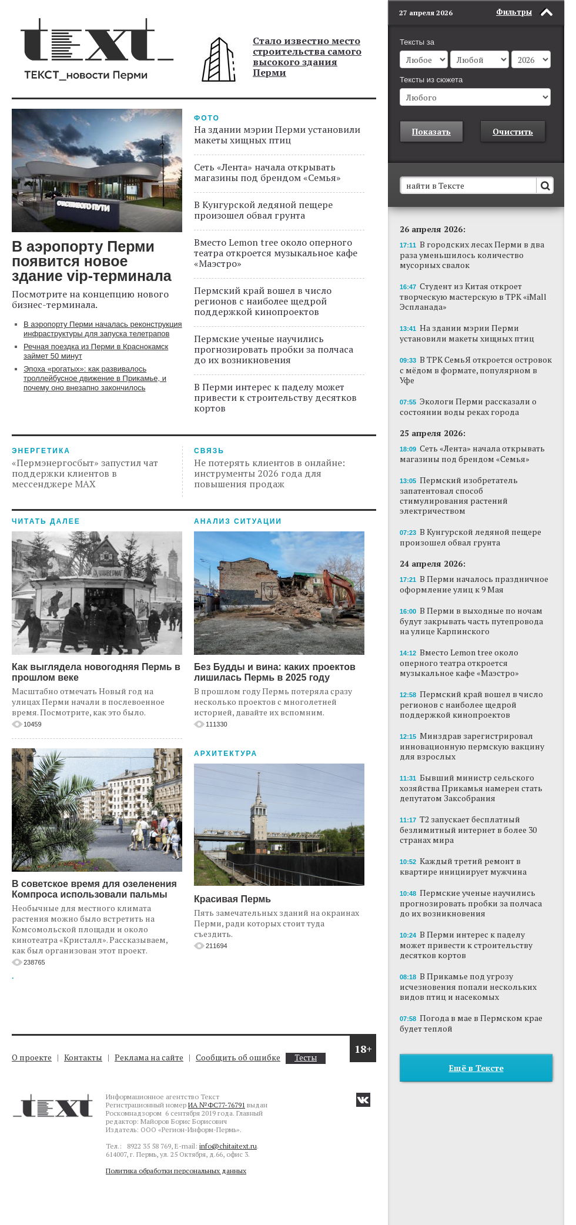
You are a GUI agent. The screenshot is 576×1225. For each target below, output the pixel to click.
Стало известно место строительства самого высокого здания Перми (307, 56)
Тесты (305, 1058)
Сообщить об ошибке (238, 1057)
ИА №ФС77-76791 (216, 1104)
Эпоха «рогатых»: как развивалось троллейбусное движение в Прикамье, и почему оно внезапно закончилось (95, 378)
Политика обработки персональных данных (176, 1170)
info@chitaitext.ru (228, 1146)
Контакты (83, 1057)
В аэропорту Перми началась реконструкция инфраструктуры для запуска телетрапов (103, 329)
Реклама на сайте (149, 1057)
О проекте (32, 1057)
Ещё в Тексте (476, 1067)
